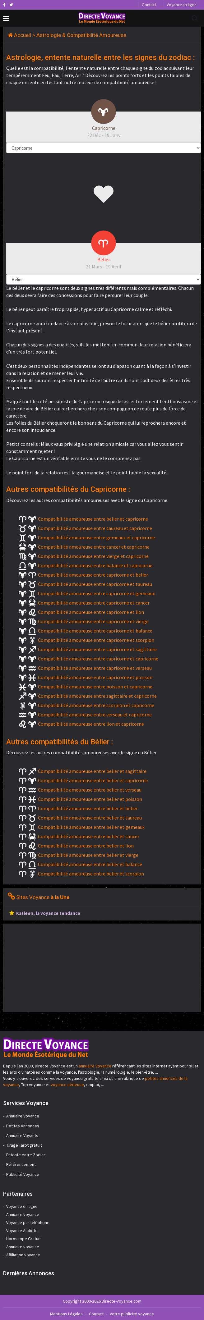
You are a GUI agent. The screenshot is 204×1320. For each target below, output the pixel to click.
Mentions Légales (66, 1314)
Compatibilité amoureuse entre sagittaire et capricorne (97, 696)
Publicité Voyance (22, 1174)
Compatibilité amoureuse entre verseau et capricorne (95, 714)
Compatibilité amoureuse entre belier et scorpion (91, 873)
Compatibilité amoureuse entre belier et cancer (88, 836)
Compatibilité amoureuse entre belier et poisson (90, 799)
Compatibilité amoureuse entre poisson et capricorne (95, 686)
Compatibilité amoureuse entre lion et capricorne (91, 724)
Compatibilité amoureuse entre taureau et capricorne (95, 528)
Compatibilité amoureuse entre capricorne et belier (93, 575)
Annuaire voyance (22, 1214)
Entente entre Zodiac (26, 1155)
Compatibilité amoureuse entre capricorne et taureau (95, 584)
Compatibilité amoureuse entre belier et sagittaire (92, 771)
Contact (149, 4)
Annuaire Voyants (22, 1135)
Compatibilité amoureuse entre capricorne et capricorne (98, 658)
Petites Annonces (22, 1126)
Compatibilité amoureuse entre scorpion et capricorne (96, 705)
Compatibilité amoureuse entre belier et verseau (89, 790)
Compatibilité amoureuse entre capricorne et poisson (95, 677)
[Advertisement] (55, 967)
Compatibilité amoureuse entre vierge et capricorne (93, 556)
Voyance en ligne (181, 4)
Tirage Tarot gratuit (24, 1145)
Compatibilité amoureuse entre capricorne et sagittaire (97, 649)
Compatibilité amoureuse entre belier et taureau (90, 818)
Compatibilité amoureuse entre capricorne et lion (91, 612)
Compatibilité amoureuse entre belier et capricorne (93, 519)
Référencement (21, 1164)
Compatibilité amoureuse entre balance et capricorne (95, 565)
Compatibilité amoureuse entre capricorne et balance (95, 631)
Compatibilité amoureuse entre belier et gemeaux (91, 827)
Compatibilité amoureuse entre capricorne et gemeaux (96, 593)
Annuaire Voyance (22, 1116)
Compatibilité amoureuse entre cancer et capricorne (94, 547)
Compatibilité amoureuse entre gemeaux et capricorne (96, 537)
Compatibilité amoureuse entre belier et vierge (88, 855)
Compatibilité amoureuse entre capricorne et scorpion (96, 640)
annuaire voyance (95, 1066)
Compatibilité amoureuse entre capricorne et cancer (94, 603)
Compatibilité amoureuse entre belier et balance (90, 864)
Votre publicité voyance (132, 1314)
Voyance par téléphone (27, 1222)
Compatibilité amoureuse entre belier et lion (86, 846)
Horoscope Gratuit (23, 1238)
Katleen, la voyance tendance (48, 913)
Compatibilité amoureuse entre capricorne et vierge (93, 621)
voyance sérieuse (67, 1084)
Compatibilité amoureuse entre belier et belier (88, 808)
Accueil (22, 35)
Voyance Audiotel (22, 1230)
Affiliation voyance (23, 1255)
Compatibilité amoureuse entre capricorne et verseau (95, 668)
